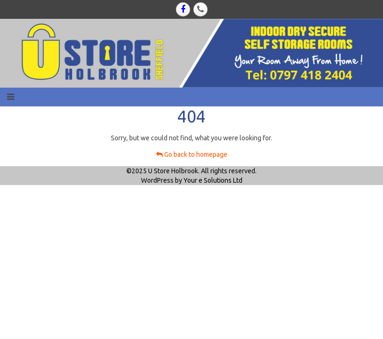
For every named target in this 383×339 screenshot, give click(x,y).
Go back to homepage (191, 154)
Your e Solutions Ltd (212, 180)
